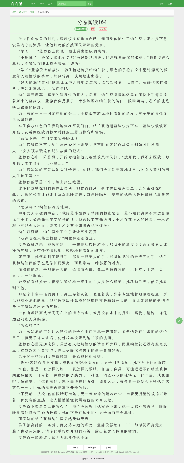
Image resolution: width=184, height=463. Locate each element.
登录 (161, 3)
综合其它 (23, 12)
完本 (50, 3)
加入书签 (103, 29)
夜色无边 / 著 (81, 29)
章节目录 (92, 447)
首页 (14, 12)
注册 (170, 3)
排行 (42, 3)
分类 (33, 3)
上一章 (75, 447)
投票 (93, 29)
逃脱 (32, 12)
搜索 (90, 3)
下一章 (109, 447)
